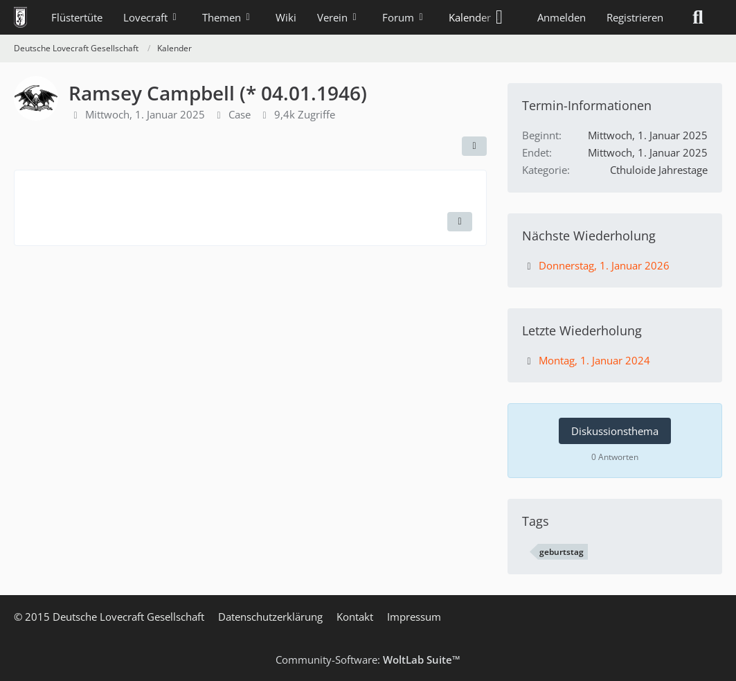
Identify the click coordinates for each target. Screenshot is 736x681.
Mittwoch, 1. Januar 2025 (145, 114)
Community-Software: (368, 659)
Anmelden (561, 17)
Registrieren (635, 17)
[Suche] (698, 17)
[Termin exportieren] (459, 221)
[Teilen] (474, 146)
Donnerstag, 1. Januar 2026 (604, 265)
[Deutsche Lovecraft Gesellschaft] (20, 17)
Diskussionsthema (614, 431)
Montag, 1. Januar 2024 (594, 360)
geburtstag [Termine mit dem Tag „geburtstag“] (561, 552)
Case (239, 114)
